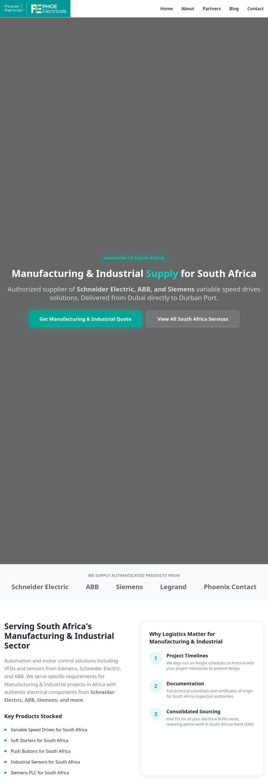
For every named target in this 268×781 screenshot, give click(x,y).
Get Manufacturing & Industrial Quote (85, 327)
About (187, 9)
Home (166, 9)
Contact (255, 9)
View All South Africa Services (193, 327)
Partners (212, 9)
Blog (234, 9)
